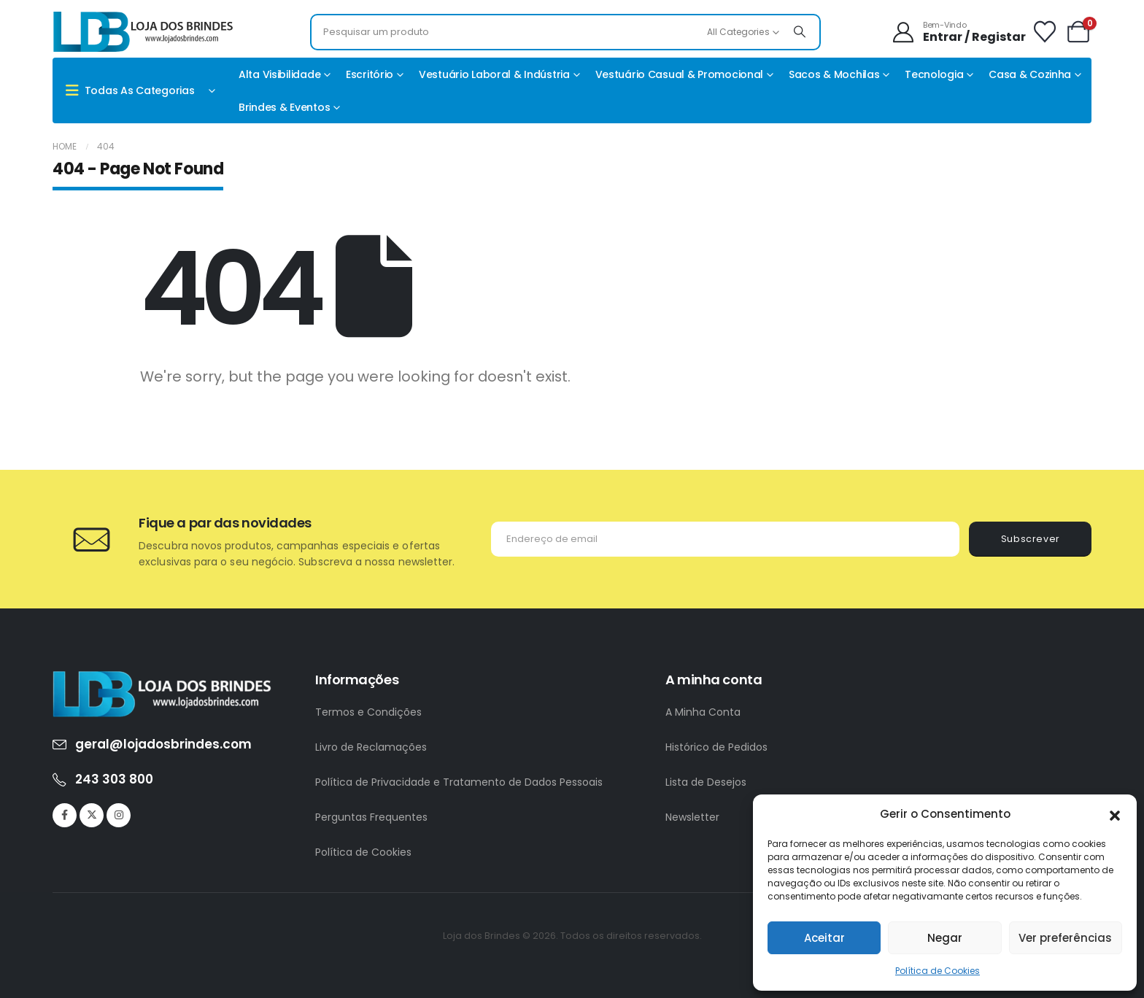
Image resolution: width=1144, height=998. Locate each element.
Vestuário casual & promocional (679, 74)
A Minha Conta (703, 712)
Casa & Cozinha (1030, 74)
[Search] (799, 32)
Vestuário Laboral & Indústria (494, 74)
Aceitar (824, 937)
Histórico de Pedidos (716, 747)
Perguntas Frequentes (371, 817)
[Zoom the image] (162, 679)
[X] (92, 815)
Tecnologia (934, 74)
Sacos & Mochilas (834, 74)
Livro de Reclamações (371, 747)
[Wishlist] (1045, 32)
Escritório (369, 74)
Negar (944, 937)
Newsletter (692, 817)
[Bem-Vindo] (958, 32)
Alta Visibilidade (279, 74)
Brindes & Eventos (284, 107)
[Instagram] (119, 815)
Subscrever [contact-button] (1030, 539)
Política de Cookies (937, 970)
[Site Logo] (144, 32)
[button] (1115, 814)
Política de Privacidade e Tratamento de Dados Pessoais (459, 782)
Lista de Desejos (705, 782)
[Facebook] (65, 815)
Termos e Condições (368, 712)
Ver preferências (1065, 937)
